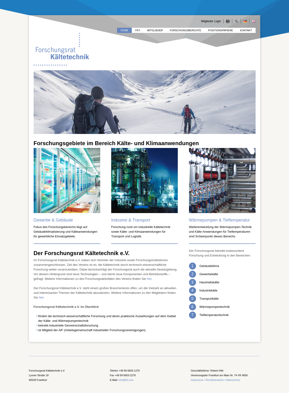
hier (149, 279)
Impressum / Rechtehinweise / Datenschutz (215, 380)
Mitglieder (155, 30)
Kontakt (246, 30)
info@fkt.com (125, 380)
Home (124, 30)
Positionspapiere (220, 30)
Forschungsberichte (185, 30)
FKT (137, 30)
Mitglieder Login (211, 21)
